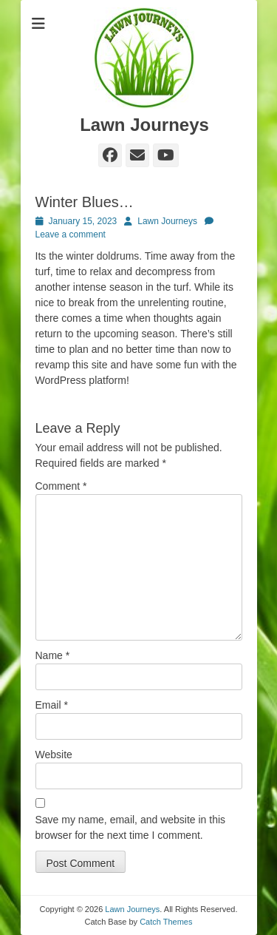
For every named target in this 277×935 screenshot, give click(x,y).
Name (52, 655)
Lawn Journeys (144, 125)
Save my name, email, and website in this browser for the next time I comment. (130, 827)
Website (53, 754)
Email (51, 705)
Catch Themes (166, 921)
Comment (61, 486)
